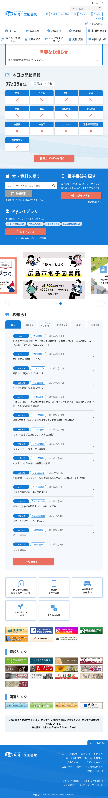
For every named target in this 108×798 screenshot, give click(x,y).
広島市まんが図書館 (92, 781)
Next (101, 303)
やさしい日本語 (96, 23)
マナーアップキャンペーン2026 (28, 520)
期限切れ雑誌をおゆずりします (28, 373)
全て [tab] (13, 324)
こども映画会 (19, 535)
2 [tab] (50, 304)
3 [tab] (53, 304)
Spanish (97, 14)
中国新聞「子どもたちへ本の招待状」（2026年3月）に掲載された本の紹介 (49, 477)
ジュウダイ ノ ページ (92, 762)
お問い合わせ (93, 771)
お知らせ (73, 753)
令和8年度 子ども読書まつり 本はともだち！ (35, 506)
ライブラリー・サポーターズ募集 (29, 448)
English (54, 14)
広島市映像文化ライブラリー (75, 785)
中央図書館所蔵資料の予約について (25, 59)
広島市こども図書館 (71, 781)
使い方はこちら (94, 201)
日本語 (98, 18)
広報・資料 (67, 766)
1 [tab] (47, 304)
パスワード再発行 (38, 238)
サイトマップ (97, 3)
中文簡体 (65, 14)
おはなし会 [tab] (62, 324)
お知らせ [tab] (29, 324)
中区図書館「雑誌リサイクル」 (28, 359)
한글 (74, 14)
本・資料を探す (73, 758)
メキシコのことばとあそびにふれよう (31, 492)
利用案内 (98, 753)
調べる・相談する (94, 758)
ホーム (61, 753)
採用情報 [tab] (95, 324)
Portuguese (85, 14)
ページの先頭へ (97, 743)
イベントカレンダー (45, 324)
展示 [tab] (78, 324)
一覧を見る (32, 561)
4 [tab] (56, 304)
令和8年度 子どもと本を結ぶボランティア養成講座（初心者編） (44, 420)
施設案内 (85, 753)
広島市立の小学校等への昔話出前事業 (31, 463)
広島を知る (72, 762)
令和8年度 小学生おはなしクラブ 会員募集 (33, 434)
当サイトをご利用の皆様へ (90, 766)
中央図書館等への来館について (28, 387)
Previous (5, 303)
